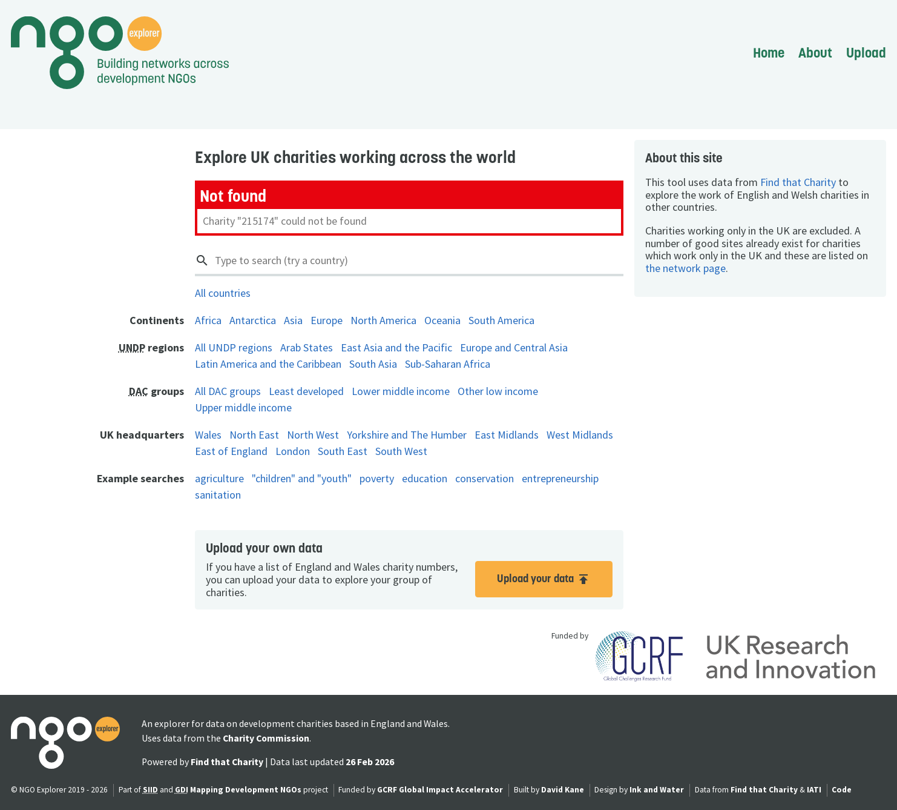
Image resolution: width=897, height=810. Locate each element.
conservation (484, 478)
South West (401, 451)
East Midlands (507, 435)
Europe (326, 320)
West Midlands (580, 435)
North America (383, 320)
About (815, 52)
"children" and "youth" (302, 478)
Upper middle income (243, 407)
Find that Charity (798, 182)
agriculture (219, 478)
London (292, 451)
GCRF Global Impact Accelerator (440, 790)
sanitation (218, 495)
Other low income (498, 391)
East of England (231, 451)
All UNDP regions (233, 347)
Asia (293, 320)
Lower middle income (401, 391)
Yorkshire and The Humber (407, 435)
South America (501, 320)
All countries (223, 293)
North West (313, 435)
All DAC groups (228, 391)
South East (342, 451)
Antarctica (252, 320)
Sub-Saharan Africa (447, 364)
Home (768, 52)
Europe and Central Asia (514, 347)
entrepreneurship (560, 478)
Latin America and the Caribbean (268, 364)
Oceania (442, 320)
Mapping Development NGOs (245, 790)
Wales (208, 435)
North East (254, 435)
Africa (208, 320)
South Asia (373, 364)
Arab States (306, 347)
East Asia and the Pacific (396, 347)
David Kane (562, 790)
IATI (814, 790)
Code (842, 790)
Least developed (306, 391)
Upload (866, 52)
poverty (377, 478)
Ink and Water (656, 790)
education (424, 478)
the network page (685, 268)
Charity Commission (266, 738)
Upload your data (544, 578)
